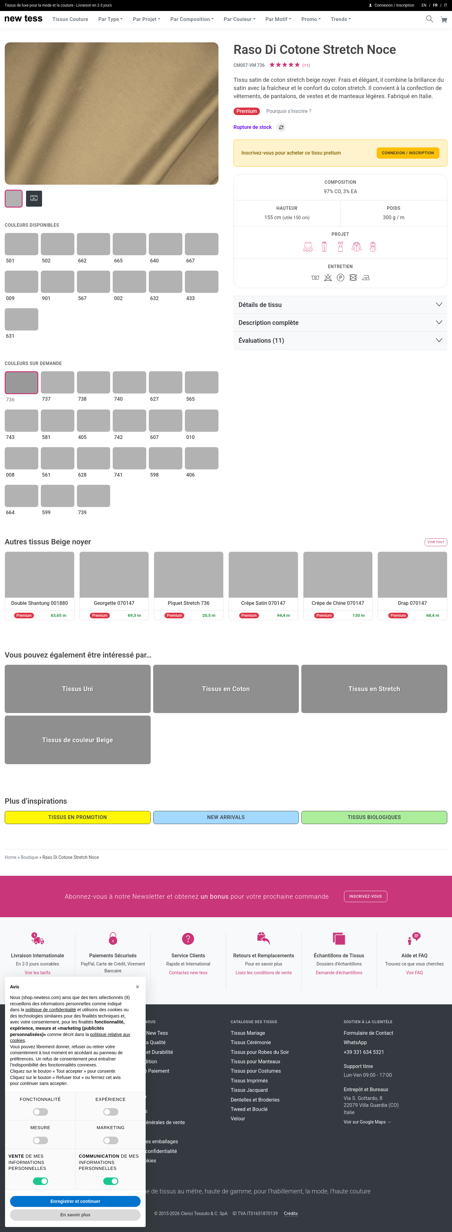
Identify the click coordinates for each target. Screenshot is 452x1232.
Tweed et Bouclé (249, 1109)
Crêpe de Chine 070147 (338, 603)
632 (154, 298)
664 (10, 513)
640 (154, 261)
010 (190, 437)
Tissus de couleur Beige (77, 740)
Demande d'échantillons (339, 972)
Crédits (291, 1213)
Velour (238, 1119)
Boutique (29, 857)
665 (118, 261)
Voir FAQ (414, 972)
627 (154, 399)
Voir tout (436, 542)
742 (118, 437)
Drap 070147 (412, 603)
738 (82, 399)
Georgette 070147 (114, 603)
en (424, 5)
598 (154, 475)
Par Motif (277, 19)
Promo (309, 19)
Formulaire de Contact (368, 1033)
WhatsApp (355, 1042)
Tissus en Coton (226, 689)
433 (190, 298)
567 (82, 298)
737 (46, 399)
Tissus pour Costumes (256, 1071)
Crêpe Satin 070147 (263, 603)
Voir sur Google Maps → (367, 1121)
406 (190, 475)
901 (46, 298)
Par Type (108, 19)
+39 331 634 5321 (364, 1052)
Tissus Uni (77, 689)
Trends (339, 19)
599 (46, 513)
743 (10, 437)
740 (118, 399)
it (445, 5)
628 (82, 475)
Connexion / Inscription (408, 153)
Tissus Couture (70, 19)
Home (11, 857)
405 (82, 437)
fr (435, 5)
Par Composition (190, 19)
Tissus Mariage (248, 1033)
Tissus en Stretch (374, 689)
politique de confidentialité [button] (50, 1009)
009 (10, 298)
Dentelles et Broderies (255, 1100)
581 (46, 437)
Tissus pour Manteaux (255, 1062)
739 (82, 513)
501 (10, 261)
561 (46, 475)
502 (46, 261)
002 (118, 298)
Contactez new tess (188, 972)
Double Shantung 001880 (39, 603)
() (306, 65)
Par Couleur (238, 19)
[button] (340, 305)
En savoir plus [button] (75, 1214)
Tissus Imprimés (249, 1081)
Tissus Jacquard (249, 1090)
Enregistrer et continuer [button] (75, 1201)
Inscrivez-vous (365, 896)
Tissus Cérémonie (251, 1042)
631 (10, 336)
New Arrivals (226, 817)
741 (118, 475)
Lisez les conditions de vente (264, 972)
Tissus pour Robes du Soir (260, 1052)
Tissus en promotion (77, 817)
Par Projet (144, 19)
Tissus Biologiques (374, 817)
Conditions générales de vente (151, 1122)
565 (190, 399)
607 (154, 437)
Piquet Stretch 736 (189, 603)
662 (82, 261)
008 (10, 475)
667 (190, 261)
